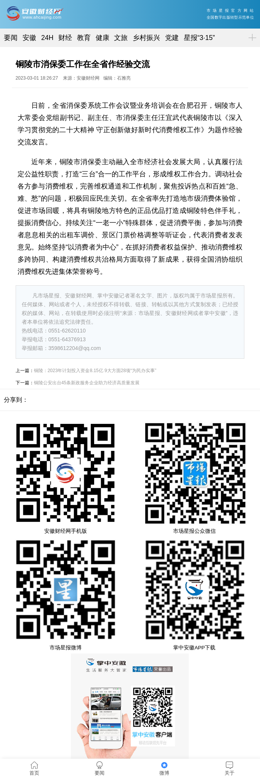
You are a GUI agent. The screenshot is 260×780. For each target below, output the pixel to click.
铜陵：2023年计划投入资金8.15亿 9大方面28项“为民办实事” (95, 370)
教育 (84, 38)
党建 (172, 38)
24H (47, 38)
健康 (102, 38)
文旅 (121, 38)
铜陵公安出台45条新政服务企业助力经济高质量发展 (87, 382)
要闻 (11, 38)
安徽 (29, 38)
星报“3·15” (199, 38)
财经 (65, 38)
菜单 (251, 31)
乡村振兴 (146, 38)
